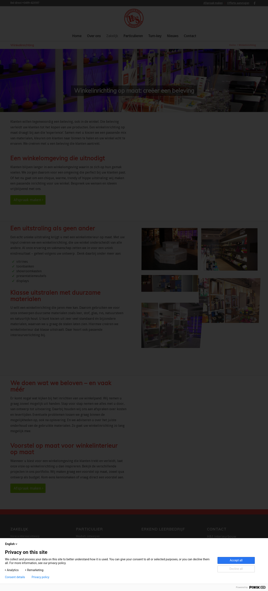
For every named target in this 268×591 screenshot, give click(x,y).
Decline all (236, 568)
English (11, 544)
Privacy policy (40, 577)
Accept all (236, 560)
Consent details (15, 577)
